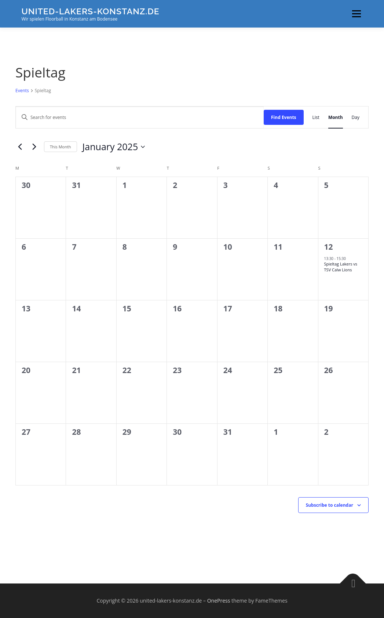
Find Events (283, 117)
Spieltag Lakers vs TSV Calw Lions (341, 266)
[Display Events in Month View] (335, 117)
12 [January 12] (328, 247)
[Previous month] (19, 146)
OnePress (218, 600)
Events (22, 91)
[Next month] (34, 146)
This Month (60, 146)
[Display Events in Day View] (355, 117)
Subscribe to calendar (329, 505)
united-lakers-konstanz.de (91, 11)
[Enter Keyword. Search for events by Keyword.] (140, 117)
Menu (356, 13)
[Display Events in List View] (315, 117)
